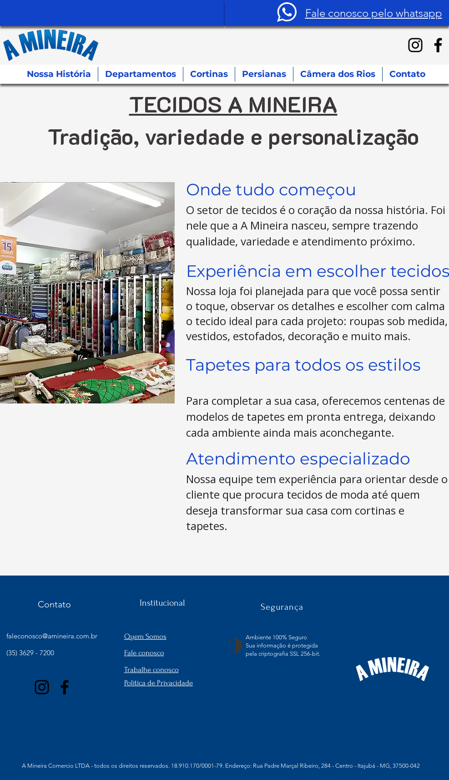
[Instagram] (415, 45)
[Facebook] (438, 45)
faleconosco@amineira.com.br (51, 636)
